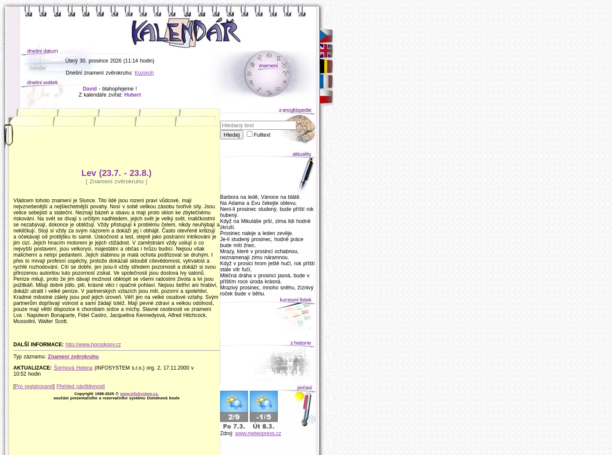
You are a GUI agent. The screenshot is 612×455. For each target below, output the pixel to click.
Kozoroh (144, 73)
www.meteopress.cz (258, 433)
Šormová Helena (73, 368)
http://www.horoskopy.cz (93, 345)
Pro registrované (34, 386)
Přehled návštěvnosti (80, 386)
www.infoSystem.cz (139, 394)
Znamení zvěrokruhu (73, 357)
